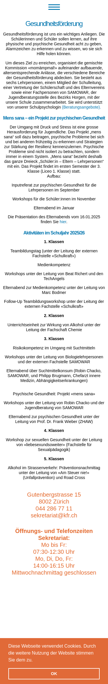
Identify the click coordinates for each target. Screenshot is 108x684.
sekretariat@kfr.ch (54, 515)
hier (63, 221)
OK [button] (54, 673)
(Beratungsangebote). (81, 107)
